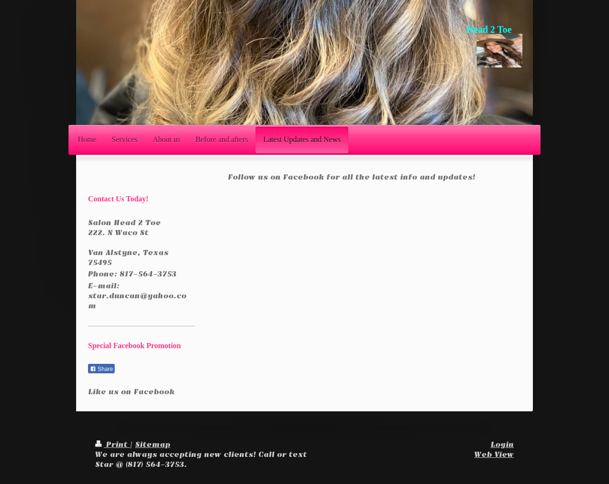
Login (502, 444)
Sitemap (152, 444)
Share (101, 369)
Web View (494, 454)
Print (112, 444)
